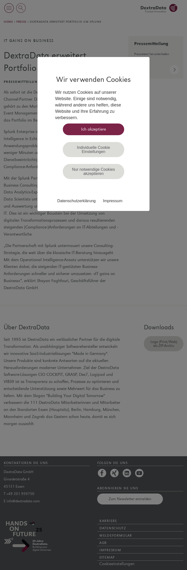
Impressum (112, 201)
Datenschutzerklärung (76, 201)
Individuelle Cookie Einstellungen (93, 149)
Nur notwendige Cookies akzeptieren (93, 171)
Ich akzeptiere (93, 129)
